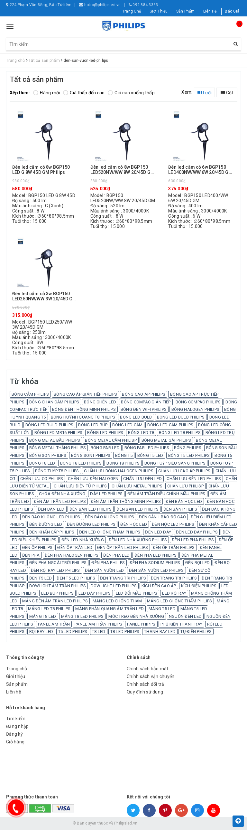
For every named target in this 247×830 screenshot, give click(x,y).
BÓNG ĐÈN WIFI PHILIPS (144, 409)
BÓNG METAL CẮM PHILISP (111, 440)
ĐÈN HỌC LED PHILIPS (173, 524)
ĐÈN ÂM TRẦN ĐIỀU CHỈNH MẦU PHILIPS (166, 493)
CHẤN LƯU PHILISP (185, 486)
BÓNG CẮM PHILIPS (30, 394)
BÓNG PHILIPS (187, 447)
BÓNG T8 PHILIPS (123, 463)
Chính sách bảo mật (148, 668)
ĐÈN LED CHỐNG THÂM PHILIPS (110, 532)
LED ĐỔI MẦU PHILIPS (137, 593)
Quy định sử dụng (145, 691)
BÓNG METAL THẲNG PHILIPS (57, 447)
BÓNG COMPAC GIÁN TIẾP (145, 402)
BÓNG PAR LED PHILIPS (146, 447)
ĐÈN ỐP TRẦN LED (74, 547)
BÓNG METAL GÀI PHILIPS (166, 440)
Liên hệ (13, 691)
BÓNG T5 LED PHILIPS (189, 455)
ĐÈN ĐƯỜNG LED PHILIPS (91, 524)
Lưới (204, 92)
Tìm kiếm (15, 718)
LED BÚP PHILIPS (57, 593)
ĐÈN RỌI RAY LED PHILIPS (55, 570)
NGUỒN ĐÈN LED (185, 616)
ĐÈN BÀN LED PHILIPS (90, 509)
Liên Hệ (210, 11)
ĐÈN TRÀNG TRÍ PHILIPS (174, 578)
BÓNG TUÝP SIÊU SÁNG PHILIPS (175, 463)
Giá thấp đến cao (84, 92)
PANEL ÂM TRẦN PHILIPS (98, 624)
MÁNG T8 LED (42, 616)
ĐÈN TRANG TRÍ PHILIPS (123, 578)
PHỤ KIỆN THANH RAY (181, 624)
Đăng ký (14, 734)
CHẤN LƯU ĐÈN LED (142, 478)
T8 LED (98, 631)
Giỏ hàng (15, 741)
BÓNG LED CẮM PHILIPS (170, 424)
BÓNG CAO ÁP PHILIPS (143, 394)
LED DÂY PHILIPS (94, 593)
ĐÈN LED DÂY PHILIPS (197, 532)
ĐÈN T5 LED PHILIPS (76, 578)
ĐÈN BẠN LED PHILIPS (137, 509)
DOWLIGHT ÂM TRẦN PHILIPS (57, 585)
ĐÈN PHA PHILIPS (108, 562)
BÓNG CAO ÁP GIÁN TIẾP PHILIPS (85, 394)
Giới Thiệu (159, 11)
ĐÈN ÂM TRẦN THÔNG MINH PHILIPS (126, 501)
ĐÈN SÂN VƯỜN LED (104, 570)
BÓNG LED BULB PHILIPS (181, 417)
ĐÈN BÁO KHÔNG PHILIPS (109, 516)
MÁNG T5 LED (162, 608)
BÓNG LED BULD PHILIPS (49, 424)
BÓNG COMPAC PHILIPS (198, 402)
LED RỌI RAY (174, 593)
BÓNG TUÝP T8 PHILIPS (57, 470)
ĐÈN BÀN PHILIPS (180, 509)
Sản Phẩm (185, 11)
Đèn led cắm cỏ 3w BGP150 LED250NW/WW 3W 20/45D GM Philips (44, 296)
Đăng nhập (17, 726)
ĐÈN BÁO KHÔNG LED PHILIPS (51, 516)
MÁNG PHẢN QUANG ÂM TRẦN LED (109, 608)
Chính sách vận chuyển (150, 676)
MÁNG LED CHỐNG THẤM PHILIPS (179, 601)
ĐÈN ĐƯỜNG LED (45, 524)
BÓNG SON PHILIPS (47, 455)
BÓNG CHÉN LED (100, 402)
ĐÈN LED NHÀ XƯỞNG (82, 539)
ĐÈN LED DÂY (158, 532)
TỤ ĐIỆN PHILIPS (196, 631)
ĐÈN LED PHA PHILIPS (193, 539)
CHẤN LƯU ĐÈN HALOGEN (93, 478)
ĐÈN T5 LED (40, 578)
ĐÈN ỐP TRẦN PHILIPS (174, 547)
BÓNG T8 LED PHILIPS (81, 463)
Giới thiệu (15, 676)
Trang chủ (16, 668)
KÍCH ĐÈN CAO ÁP (159, 585)
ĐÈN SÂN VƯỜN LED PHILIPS (156, 570)
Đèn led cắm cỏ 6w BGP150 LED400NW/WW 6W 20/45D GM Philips (200, 170)
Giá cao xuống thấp (131, 92)
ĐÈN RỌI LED (197, 562)
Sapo (169, 823)
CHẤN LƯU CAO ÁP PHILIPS (184, 470)
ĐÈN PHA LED (116, 555)
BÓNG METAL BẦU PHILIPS (54, 440)
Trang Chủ (131, 11)
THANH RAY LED (160, 631)
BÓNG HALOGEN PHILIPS (195, 409)
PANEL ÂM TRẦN (54, 624)
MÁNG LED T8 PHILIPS (49, 608)
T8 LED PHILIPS (125, 631)
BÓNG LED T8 (141, 432)
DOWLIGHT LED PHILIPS (114, 585)
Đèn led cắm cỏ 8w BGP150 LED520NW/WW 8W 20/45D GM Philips (122, 170)
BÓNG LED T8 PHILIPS (180, 432)
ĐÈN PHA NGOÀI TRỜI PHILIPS (58, 562)
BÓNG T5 (124, 455)
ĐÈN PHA (31, 555)
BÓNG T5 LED (150, 455)
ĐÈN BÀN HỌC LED (184, 501)
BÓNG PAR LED (105, 447)
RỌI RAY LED (41, 631)
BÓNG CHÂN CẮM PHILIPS (54, 402)
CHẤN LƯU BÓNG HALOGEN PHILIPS (118, 470)
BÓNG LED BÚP (92, 424)
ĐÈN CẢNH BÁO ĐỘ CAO (162, 516)
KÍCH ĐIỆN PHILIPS (198, 585)
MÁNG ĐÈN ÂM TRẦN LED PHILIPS (55, 601)
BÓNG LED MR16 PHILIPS (58, 432)
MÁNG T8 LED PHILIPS (82, 616)
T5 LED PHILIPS (72, 631)
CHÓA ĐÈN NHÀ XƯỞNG (62, 493)
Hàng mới (46, 92)
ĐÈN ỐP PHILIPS (37, 547)
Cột (227, 92)
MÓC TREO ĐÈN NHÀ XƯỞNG (136, 616)
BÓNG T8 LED (42, 463)
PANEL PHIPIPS (141, 624)
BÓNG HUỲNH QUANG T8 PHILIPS (83, 417)
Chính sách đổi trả (145, 684)
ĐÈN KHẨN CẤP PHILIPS (51, 532)
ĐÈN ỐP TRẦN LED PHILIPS (122, 547)
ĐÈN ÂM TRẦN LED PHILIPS (60, 501)
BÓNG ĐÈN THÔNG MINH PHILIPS (84, 409)
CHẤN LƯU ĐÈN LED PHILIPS (194, 478)
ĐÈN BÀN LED (51, 509)
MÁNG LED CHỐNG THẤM (117, 601)
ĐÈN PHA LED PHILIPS (155, 555)
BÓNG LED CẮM (127, 424)
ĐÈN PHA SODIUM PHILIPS (155, 562)
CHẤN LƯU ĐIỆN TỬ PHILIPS (80, 486)
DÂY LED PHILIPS (106, 493)
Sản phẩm (17, 684)
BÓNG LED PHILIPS (105, 432)
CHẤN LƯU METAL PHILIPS (137, 486)
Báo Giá (232, 11)
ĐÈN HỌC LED (133, 524)
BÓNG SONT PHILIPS (90, 455)
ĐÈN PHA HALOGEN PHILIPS (72, 555)
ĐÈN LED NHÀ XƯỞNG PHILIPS (138, 539)
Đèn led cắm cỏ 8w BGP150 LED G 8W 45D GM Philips (41, 169)
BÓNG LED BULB (136, 417)
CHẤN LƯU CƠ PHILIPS (41, 478)
